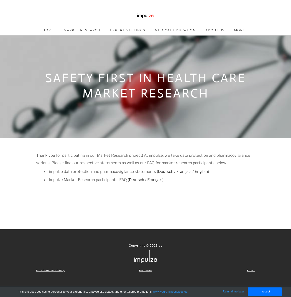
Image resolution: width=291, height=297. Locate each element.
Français (184, 171)
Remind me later (233, 291)
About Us (215, 30)
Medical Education (175, 30)
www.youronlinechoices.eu (170, 291)
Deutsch (166, 171)
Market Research (82, 30)
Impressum (145, 270)
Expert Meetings (127, 30)
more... (241, 30)
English (201, 171)
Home (48, 30)
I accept (265, 291)
